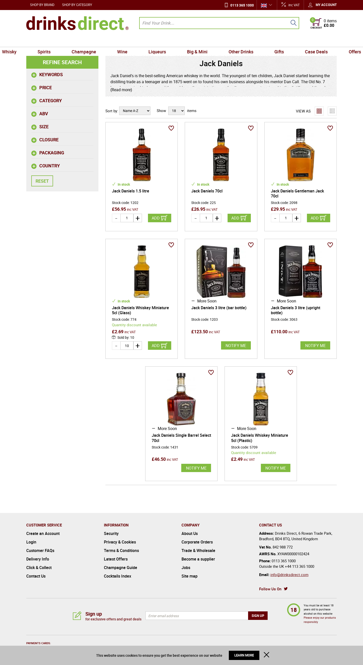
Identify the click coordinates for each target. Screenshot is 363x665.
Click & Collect (39, 567)
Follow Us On (270, 588)
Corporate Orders (197, 542)
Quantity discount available (134, 324)
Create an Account (43, 533)
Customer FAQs (40, 550)
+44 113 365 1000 (299, 566)
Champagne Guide (120, 567)
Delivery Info (37, 559)
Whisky (35, 41)
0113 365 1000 (242, 5)
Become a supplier (198, 559)
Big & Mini (194, 41)
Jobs (186, 567)
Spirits (64, 41)
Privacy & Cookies (120, 542)
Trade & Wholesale (198, 550)
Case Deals (295, 41)
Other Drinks (232, 41)
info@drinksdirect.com (289, 574)
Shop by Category (77, 5)
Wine (131, 41)
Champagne (98, 41)
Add (156, 218)
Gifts (264, 41)
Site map (190, 576)
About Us (190, 533)
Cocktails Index (117, 576)
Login (31, 542)
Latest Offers (116, 559)
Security (111, 533)
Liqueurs (160, 41)
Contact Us (36, 576)
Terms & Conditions (121, 550)
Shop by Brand (42, 5)
